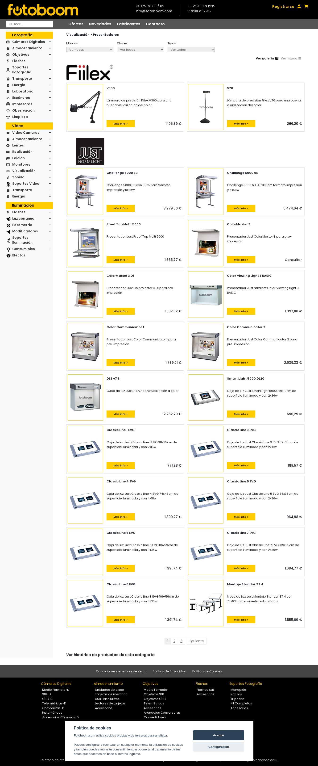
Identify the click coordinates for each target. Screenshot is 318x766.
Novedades (100, 24)
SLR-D (46, 694)
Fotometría (22, 224)
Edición (18, 158)
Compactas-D (53, 708)
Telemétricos (154, 703)
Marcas (72, 43)
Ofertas (75, 24)
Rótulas (236, 694)
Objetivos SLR (154, 694)
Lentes (18, 145)
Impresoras (22, 104)
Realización (22, 151)
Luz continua (23, 218)
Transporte (22, 78)
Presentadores (106, 34)
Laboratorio (22, 91)
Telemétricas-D (54, 703)
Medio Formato (155, 689)
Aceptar (218, 735)
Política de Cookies (207, 671)
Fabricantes (128, 24)
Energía (18, 85)
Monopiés (238, 689)
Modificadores (25, 231)
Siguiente (196, 641)
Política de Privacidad (169, 671)
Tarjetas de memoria (111, 694)
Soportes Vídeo (25, 183)
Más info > (120, 124)
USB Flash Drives (107, 699)
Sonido (18, 177)
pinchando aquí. (265, 760)
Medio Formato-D (55, 689)
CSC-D (47, 699)
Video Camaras (25, 132)
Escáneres (21, 97)
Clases (122, 43)
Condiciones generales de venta (121, 671)
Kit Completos (241, 703)
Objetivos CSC (155, 699)
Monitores (21, 164)
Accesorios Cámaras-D (60, 717)
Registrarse (283, 6)
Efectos (18, 255)
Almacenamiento (27, 48)
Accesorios (103, 708)
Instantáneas (52, 712)
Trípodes (237, 699)
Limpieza (20, 116)
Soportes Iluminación (22, 240)
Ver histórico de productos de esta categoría (110, 654)
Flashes (18, 61)
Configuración (218, 747)
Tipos (172, 43)
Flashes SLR (205, 689)
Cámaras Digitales (28, 41)
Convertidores (155, 717)
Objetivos (20, 54)
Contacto (155, 24)
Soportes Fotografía (21, 70)
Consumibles (23, 249)
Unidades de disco (109, 689)
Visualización (24, 170)
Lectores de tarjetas (110, 703)
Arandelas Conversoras (162, 712)
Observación (23, 110)
